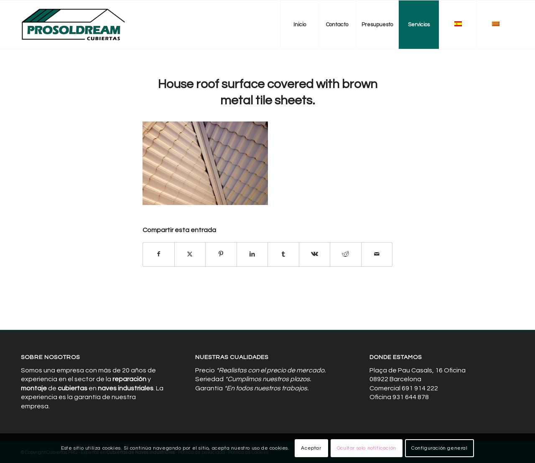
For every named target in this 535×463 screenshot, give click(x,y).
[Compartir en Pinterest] (221, 254)
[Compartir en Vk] (314, 254)
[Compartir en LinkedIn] (252, 254)
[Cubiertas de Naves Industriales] (74, 24)
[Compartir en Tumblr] (283, 254)
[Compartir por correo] (377, 254)
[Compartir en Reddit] (345, 254)
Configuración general (439, 448)
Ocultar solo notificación (366, 448)
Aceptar (311, 448)
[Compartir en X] (190, 254)
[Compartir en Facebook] (158, 254)
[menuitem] (299, 24)
